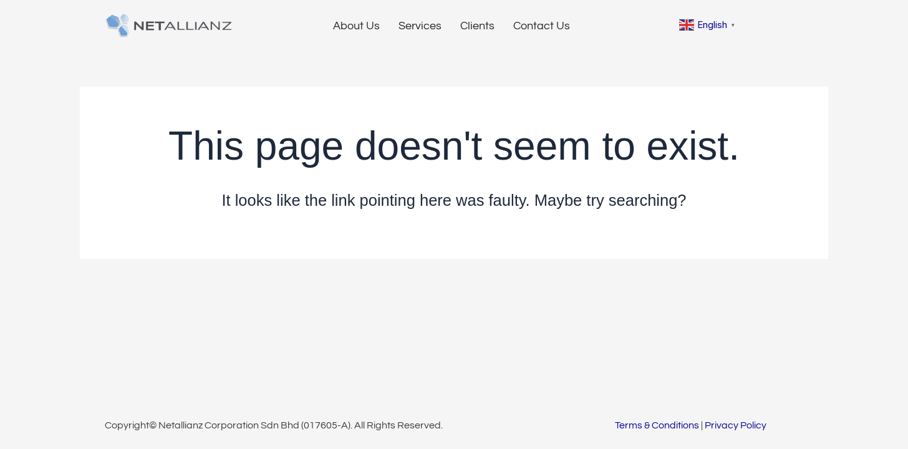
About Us (356, 26)
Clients (477, 26)
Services (420, 26)
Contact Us (541, 26)
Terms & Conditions (657, 425)
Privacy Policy (735, 425)
